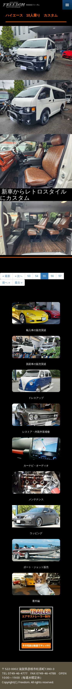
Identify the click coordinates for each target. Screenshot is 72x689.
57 (60, 276)
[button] (67, 5)
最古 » (18, 282)
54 (36, 276)
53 (28, 276)
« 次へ (19, 276)
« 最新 (6, 276)
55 (44, 276)
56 (52, 276)
